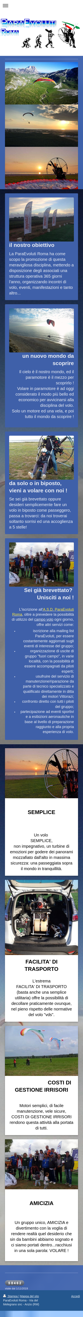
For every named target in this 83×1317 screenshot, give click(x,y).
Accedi (75, 1296)
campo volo (43, 619)
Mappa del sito (29, 1296)
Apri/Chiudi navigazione (41, 5)
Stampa (10, 1296)
